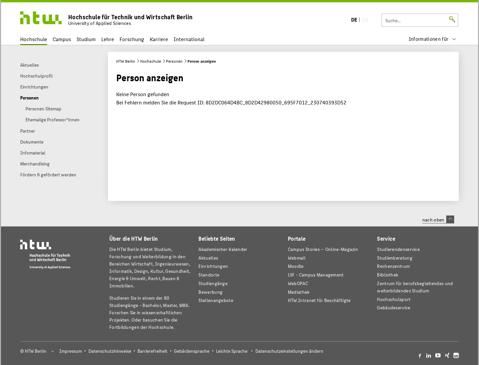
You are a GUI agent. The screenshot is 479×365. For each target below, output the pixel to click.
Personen (174, 61)
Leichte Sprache (231, 350)
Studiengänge (213, 283)
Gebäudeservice (393, 307)
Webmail (296, 257)
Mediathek (299, 291)
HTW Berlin (125, 61)
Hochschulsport (393, 299)
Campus (62, 39)
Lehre (107, 39)
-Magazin (323, 249)
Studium (86, 39)
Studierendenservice (398, 249)
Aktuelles (208, 257)
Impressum (70, 350)
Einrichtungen (213, 266)
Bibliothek (387, 274)
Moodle (296, 266)
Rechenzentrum (393, 266)
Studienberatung (394, 257)
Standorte (208, 274)
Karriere (159, 39)
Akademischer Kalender (222, 249)
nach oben (438, 219)
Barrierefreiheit (152, 350)
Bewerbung (210, 291)
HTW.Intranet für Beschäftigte (319, 300)
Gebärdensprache (191, 350)
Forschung (132, 39)
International (189, 39)
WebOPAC (298, 283)
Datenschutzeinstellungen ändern (289, 350)
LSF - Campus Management (316, 274)
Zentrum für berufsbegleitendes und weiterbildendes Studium (415, 287)
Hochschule (33, 39)
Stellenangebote (215, 300)
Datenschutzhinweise (109, 350)
